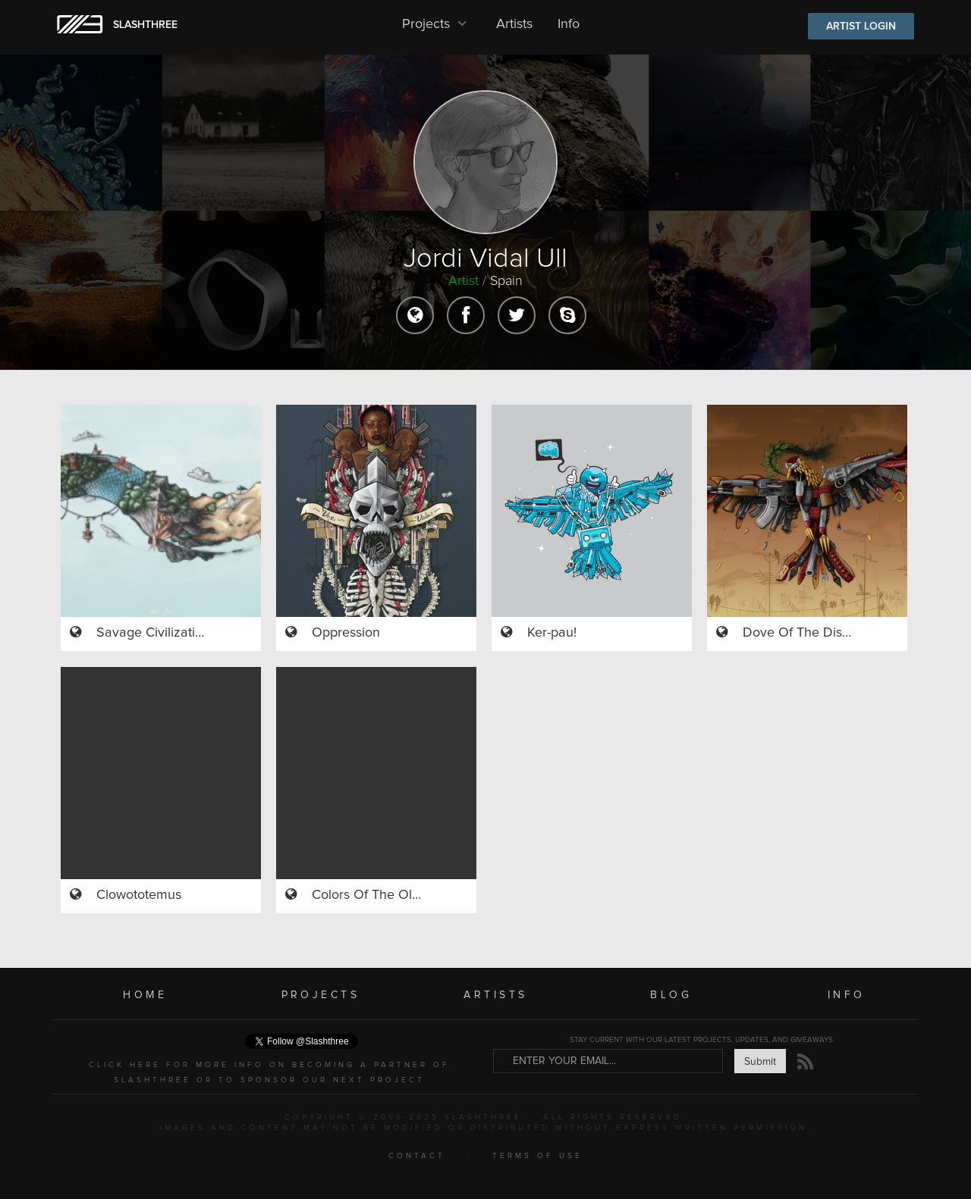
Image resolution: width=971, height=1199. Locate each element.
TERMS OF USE (537, 1156)
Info (569, 24)
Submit (760, 1062)
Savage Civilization (153, 633)
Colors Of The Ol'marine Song (402, 895)
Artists (514, 24)
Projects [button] (436, 24)
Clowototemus (138, 895)
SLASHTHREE (145, 25)
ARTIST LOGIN (861, 26)
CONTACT (416, 1156)
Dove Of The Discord (806, 633)
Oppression (346, 633)
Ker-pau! (552, 633)
